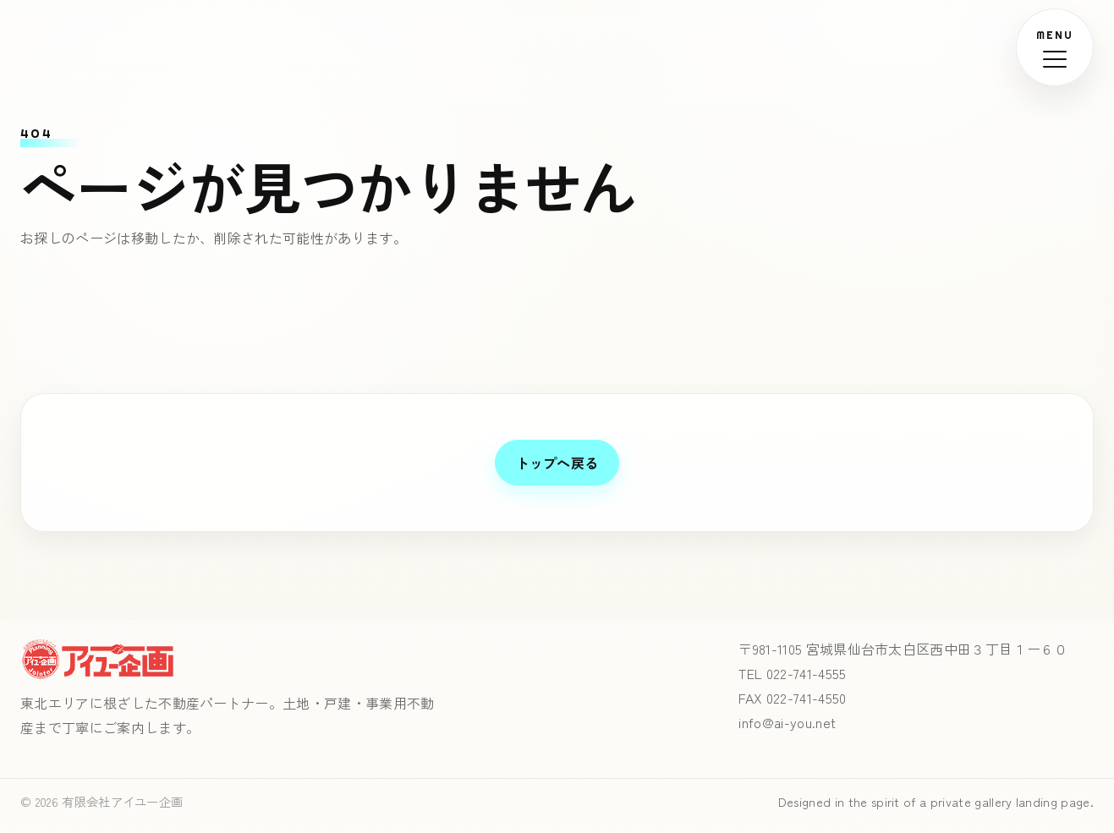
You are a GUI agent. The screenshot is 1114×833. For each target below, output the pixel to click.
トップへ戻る (557, 462)
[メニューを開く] (1055, 47)
